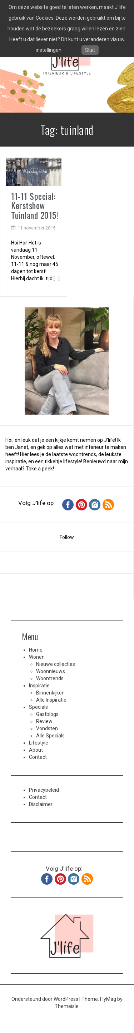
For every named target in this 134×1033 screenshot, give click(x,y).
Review (44, 721)
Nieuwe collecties (55, 664)
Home (36, 650)
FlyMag (108, 999)
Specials (38, 707)
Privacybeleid (44, 790)
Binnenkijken (50, 693)
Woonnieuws (50, 671)
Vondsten (47, 728)
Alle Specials (50, 735)
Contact (38, 757)
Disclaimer (41, 804)
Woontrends (50, 678)
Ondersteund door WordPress (45, 999)
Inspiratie (39, 685)
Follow (67, 537)
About (36, 750)
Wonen (37, 657)
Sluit (90, 50)
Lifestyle (38, 743)
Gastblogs (47, 714)
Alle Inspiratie (51, 700)
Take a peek (39, 468)
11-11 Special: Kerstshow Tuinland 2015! (34, 205)
